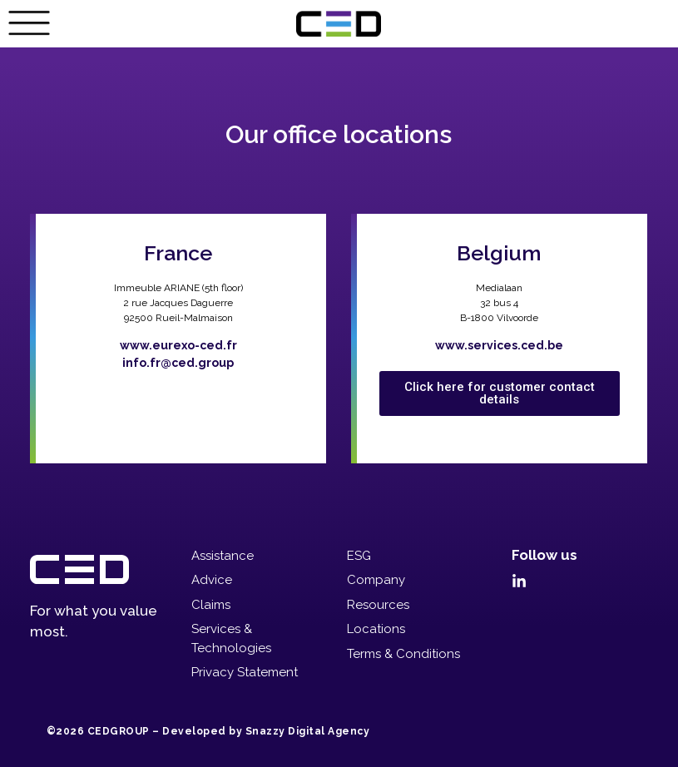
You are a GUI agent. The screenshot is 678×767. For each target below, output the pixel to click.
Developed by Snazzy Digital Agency (265, 731)
